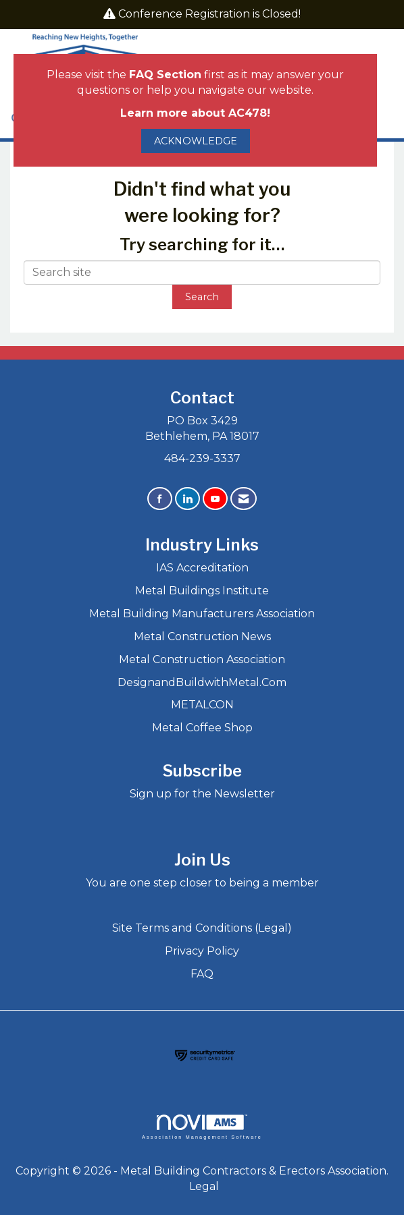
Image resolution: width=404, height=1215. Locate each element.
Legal (204, 1186)
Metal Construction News (202, 636)
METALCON (202, 704)
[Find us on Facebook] (159, 499)
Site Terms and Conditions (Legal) (202, 928)
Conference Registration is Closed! (209, 13)
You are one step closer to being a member (202, 882)
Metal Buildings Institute (202, 590)
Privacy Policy (202, 950)
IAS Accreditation (202, 567)
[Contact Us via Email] (243, 499)
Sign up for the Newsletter (202, 793)
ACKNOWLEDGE (195, 141)
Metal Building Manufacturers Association (202, 613)
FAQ (202, 973)
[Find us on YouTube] (215, 499)
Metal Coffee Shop (202, 727)
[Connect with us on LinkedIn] (187, 499)
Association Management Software (202, 1126)
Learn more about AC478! (195, 113)
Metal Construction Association (202, 659)
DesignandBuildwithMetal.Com (202, 682)
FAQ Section (165, 74)
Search (202, 297)
